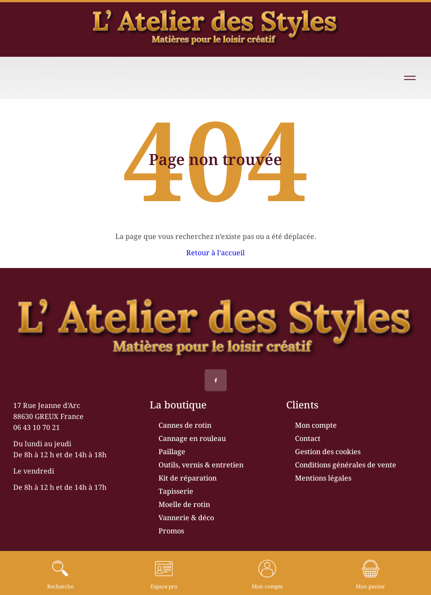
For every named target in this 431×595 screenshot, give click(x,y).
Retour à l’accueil (215, 252)
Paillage (171, 451)
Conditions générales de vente (345, 465)
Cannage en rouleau (192, 438)
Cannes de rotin (184, 425)
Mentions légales (323, 478)
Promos (171, 531)
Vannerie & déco (186, 517)
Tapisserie (175, 491)
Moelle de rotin (184, 504)
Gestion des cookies (328, 451)
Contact (307, 438)
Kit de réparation (187, 478)
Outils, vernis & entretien (200, 465)
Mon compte (316, 425)
